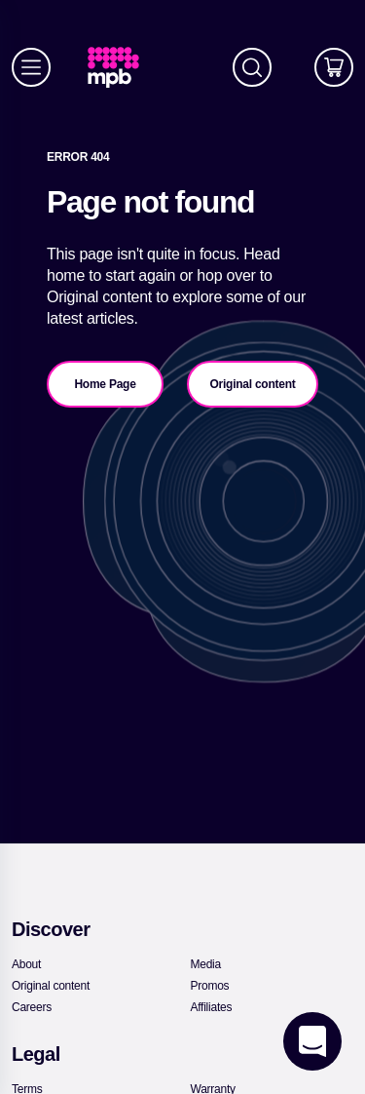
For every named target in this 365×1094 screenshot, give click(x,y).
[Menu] (31, 67)
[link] (121, 68)
